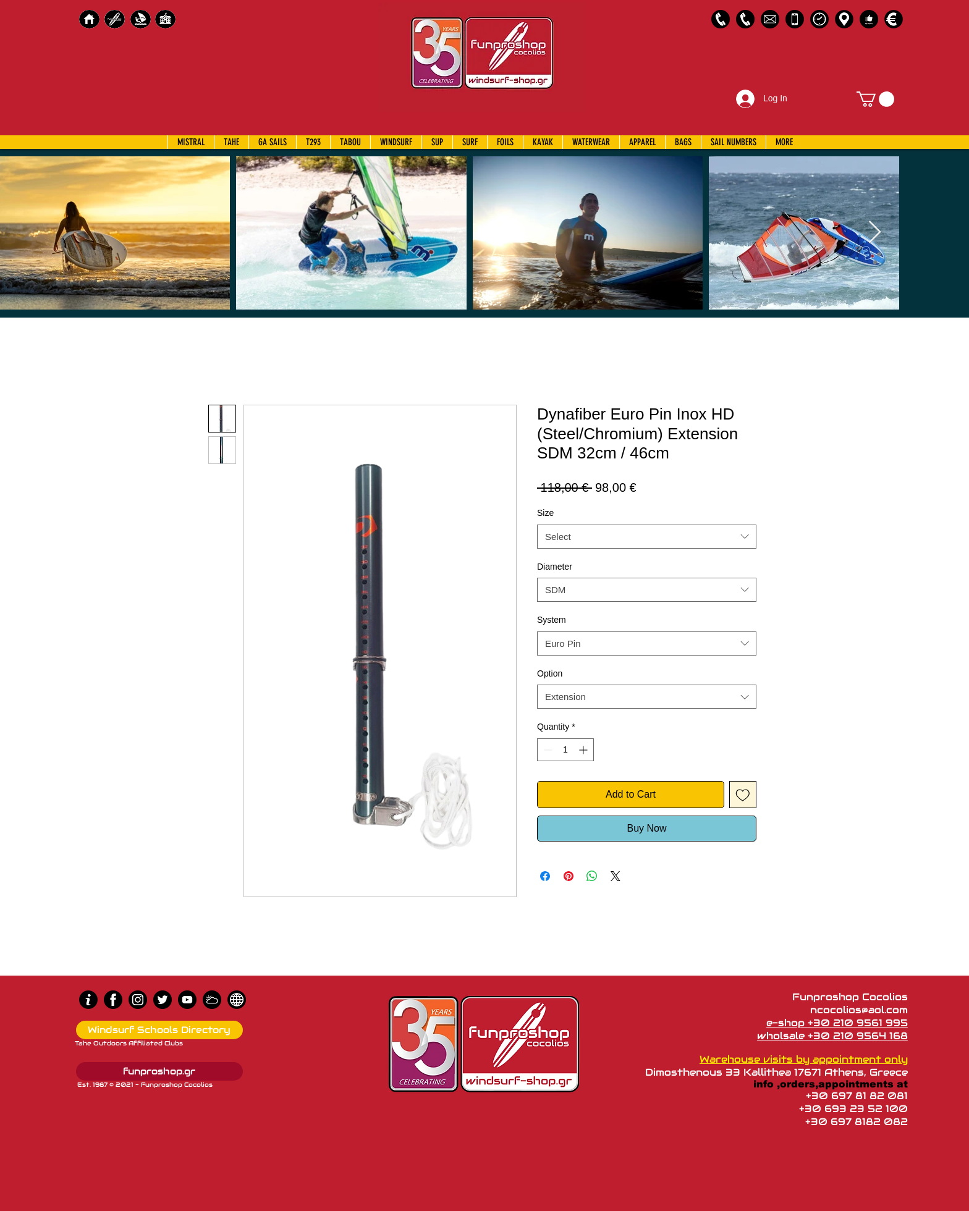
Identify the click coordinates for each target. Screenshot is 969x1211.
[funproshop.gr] (159, 1071)
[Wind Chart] (212, 999)
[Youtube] (187, 999)
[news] (236, 999)
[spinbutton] (565, 750)
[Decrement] (546, 750)
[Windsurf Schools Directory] (159, 1030)
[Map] (844, 19)
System (551, 620)
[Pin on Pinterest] (568, 876)
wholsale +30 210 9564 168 (832, 1035)
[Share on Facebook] (545, 876)
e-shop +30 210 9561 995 (837, 1022)
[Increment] (584, 750)
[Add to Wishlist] (742, 794)
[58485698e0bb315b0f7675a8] (770, 19)
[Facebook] (113, 999)
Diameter (554, 567)
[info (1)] (88, 999)
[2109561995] (720, 19)
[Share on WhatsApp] (592, 876)
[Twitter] (162, 999)
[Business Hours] (819, 19)
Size (545, 513)
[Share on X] (615, 876)
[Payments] (893, 19)
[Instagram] (138, 999)
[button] (875, 99)
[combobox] (646, 537)
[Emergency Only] (794, 19)
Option (549, 673)
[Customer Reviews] (869, 19)
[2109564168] (745, 19)
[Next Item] (875, 233)
